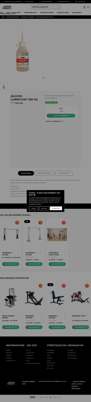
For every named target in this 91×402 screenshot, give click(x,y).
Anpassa (33, 208)
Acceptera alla (56, 208)
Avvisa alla (44, 208)
